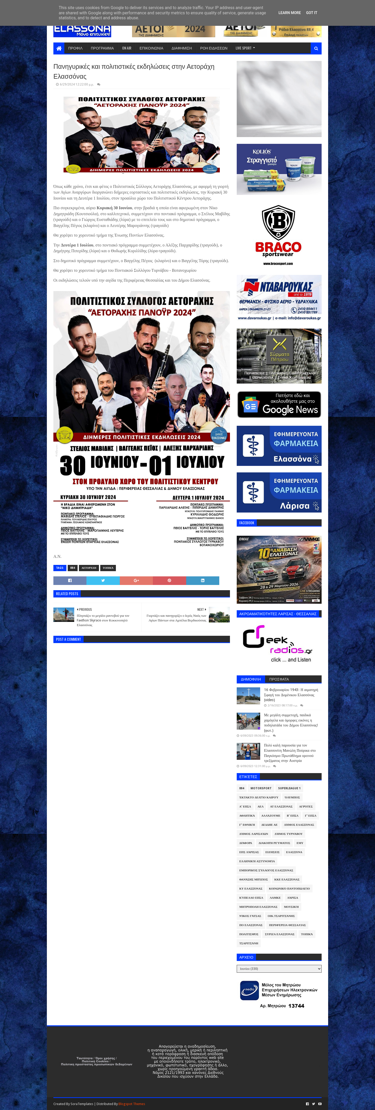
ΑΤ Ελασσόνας (281, 806)
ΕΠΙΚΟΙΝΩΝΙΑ (151, 48)
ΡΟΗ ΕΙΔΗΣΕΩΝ (214, 48)
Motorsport (261, 788)
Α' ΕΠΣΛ (245, 806)
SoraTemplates (82, 1104)
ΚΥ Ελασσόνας (250, 888)
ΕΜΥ (300, 843)
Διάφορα (245, 843)
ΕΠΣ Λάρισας (249, 852)
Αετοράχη (89, 567)
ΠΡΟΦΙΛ (75, 48)
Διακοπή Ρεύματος (274, 843)
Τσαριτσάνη (248, 943)
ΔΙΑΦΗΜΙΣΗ (182, 48)
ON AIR (126, 48)
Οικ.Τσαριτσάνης (281, 916)
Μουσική (291, 907)
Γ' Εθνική (247, 825)
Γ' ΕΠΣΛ (310, 815)
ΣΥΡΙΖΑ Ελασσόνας (280, 934)
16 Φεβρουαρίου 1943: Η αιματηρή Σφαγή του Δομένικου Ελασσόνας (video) (291, 695)
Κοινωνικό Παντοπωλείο (289, 888)
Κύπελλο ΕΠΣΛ (251, 897)
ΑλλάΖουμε (270, 815)
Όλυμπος (292, 797)
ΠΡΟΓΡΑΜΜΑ (102, 48)
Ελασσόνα (294, 852)
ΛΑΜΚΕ (275, 897)
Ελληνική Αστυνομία (257, 861)
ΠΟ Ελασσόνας (250, 925)
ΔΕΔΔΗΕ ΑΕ (269, 825)
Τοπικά (108, 567)
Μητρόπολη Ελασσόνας (258, 907)
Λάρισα (292, 897)
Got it (311, 13)
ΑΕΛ (261, 806)
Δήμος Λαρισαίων (253, 834)
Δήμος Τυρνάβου (289, 834)
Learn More (289, 13)
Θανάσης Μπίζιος (253, 879)
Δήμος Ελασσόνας (299, 825)
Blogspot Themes (131, 1104)
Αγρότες (306, 806)
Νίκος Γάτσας (250, 916)
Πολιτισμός (248, 934)
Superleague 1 (289, 788)
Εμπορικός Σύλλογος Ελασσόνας (266, 870)
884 (72, 567)
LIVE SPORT (244, 48)
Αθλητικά (247, 815)
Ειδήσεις (272, 852)
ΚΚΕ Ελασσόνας (287, 879)
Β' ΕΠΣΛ (292, 815)
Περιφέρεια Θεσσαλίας (287, 925)
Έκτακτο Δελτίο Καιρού (258, 797)
